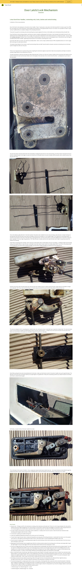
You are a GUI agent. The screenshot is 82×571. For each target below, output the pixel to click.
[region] (41, 2)
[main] (41, 10)
